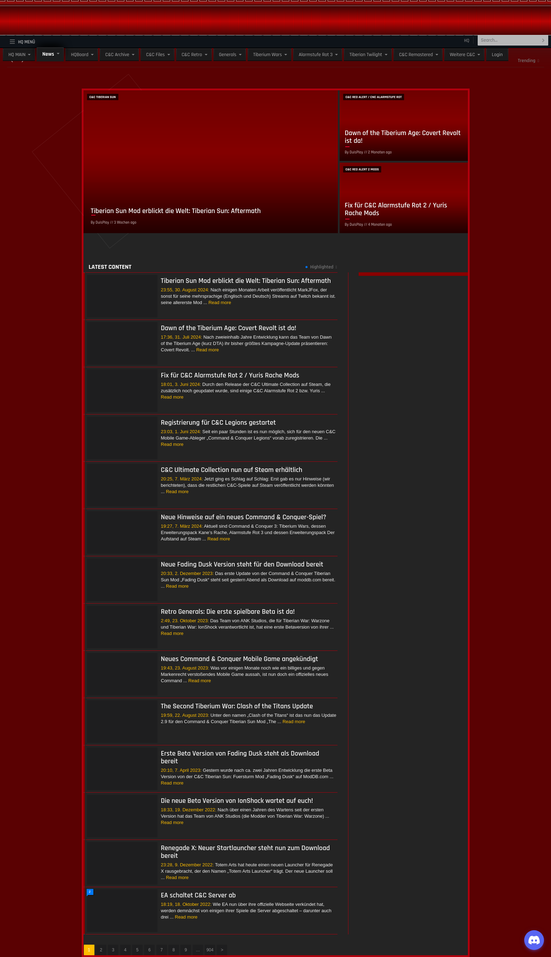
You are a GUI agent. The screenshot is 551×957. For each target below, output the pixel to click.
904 (209, 949)
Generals (227, 55)
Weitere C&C (462, 55)
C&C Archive (117, 55)
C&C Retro (192, 55)
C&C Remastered (416, 55)
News (48, 54)
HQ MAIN (16, 55)
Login (497, 55)
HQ (466, 40)
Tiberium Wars (267, 55)
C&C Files (155, 55)
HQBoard (79, 55)
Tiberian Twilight (365, 55)
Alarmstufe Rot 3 (316, 55)
